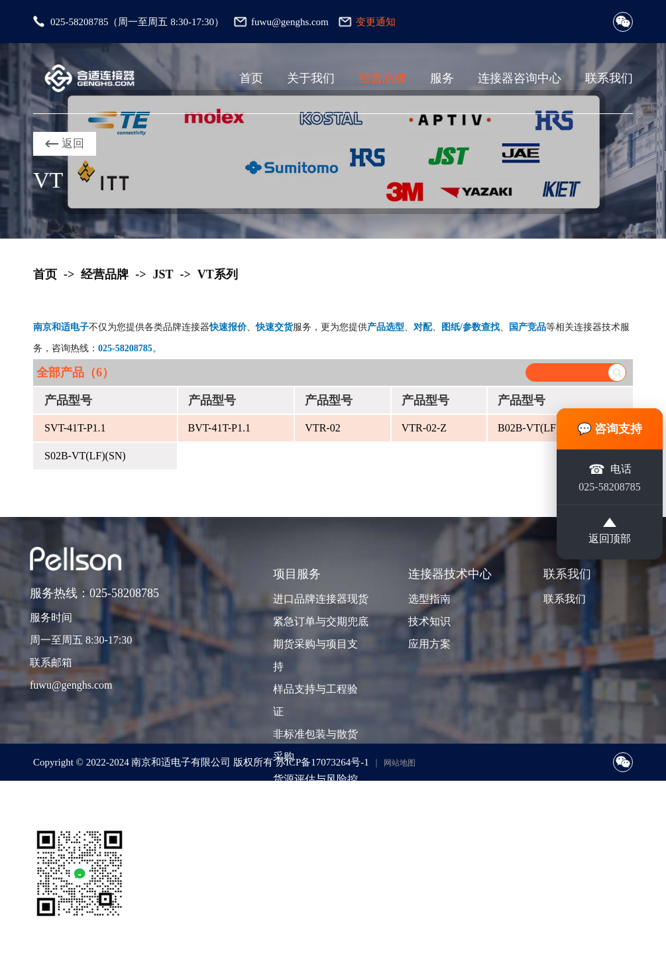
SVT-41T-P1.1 (75, 427)
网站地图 (400, 763)
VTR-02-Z (424, 427)
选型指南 (429, 598)
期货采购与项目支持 (315, 655)
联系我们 (609, 78)
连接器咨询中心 (519, 78)
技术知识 (429, 621)
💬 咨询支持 (610, 427)
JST (163, 274)
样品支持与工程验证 (315, 700)
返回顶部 (609, 532)
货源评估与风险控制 (315, 790)
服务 (442, 78)
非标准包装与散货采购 (315, 745)
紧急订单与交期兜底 (319, 621)
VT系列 (217, 274)
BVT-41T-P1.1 (219, 427)
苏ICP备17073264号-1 (322, 762)
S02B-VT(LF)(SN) (85, 455)
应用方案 (429, 644)
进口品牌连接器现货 (319, 598)
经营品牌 (382, 78)
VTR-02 (322, 427)
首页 (251, 78)
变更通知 (376, 22)
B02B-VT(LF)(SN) (539, 427)
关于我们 (311, 78)
